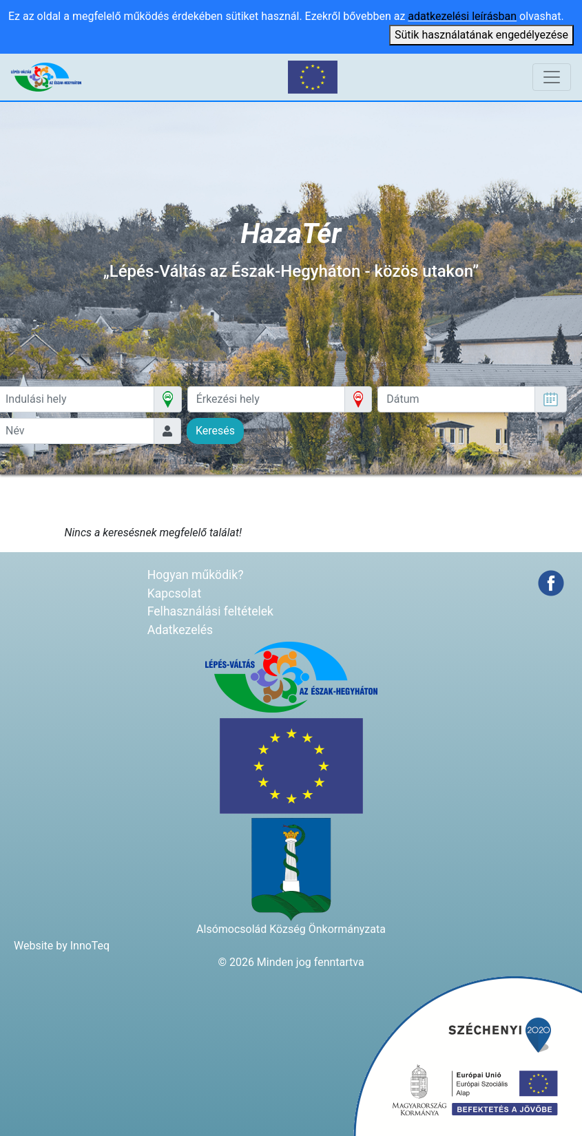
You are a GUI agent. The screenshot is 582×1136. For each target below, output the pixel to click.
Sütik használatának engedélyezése (481, 34)
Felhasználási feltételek (210, 611)
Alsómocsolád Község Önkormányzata (291, 929)
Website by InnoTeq (62, 945)
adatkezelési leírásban (462, 16)
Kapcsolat (174, 593)
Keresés (215, 430)
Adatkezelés (180, 630)
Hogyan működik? (195, 575)
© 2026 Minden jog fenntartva (291, 962)
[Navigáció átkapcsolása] (551, 77)
